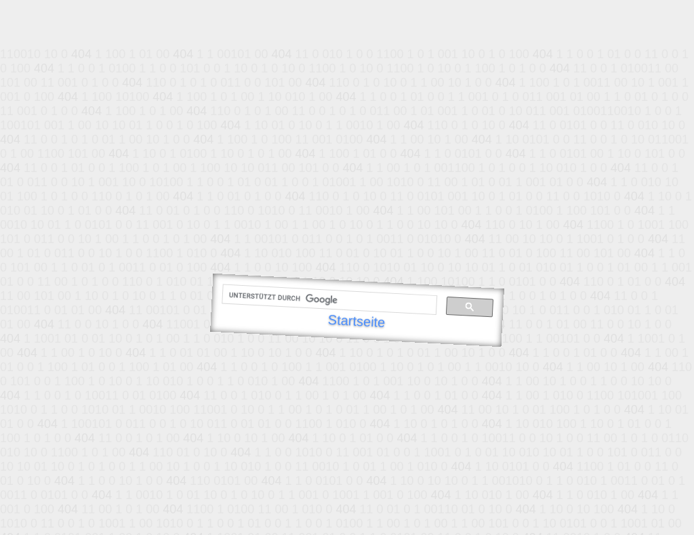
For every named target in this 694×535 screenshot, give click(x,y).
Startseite (356, 321)
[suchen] (328, 299)
